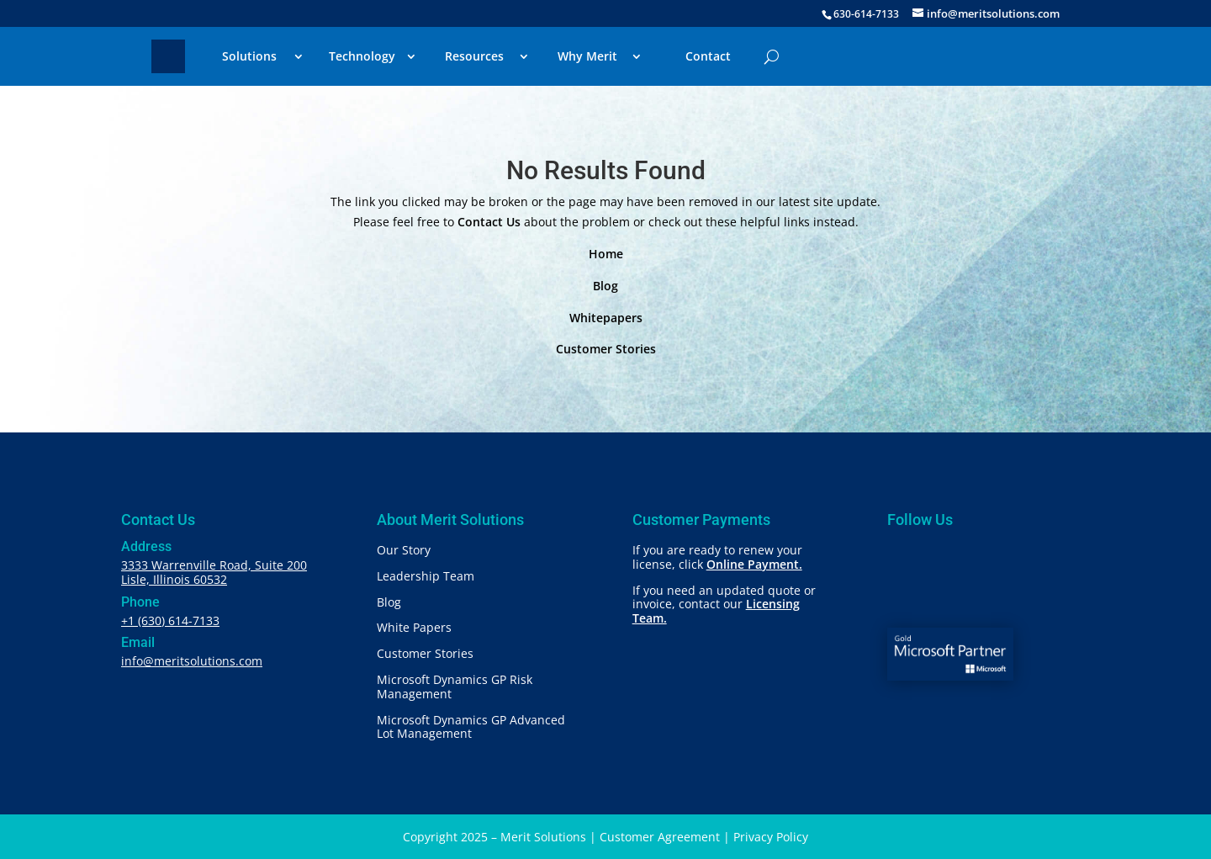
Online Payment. (754, 564)
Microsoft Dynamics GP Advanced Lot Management (471, 727)
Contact (708, 56)
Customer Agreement (660, 837)
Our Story (404, 550)
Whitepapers (606, 318)
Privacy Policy (770, 837)
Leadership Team (425, 576)
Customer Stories (606, 349)
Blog (605, 286)
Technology (362, 56)
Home (606, 254)
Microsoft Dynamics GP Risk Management (454, 686)
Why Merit (587, 56)
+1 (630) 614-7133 (170, 620)
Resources (474, 56)
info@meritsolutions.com (191, 661)
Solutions (249, 56)
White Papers (414, 627)
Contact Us (489, 222)
